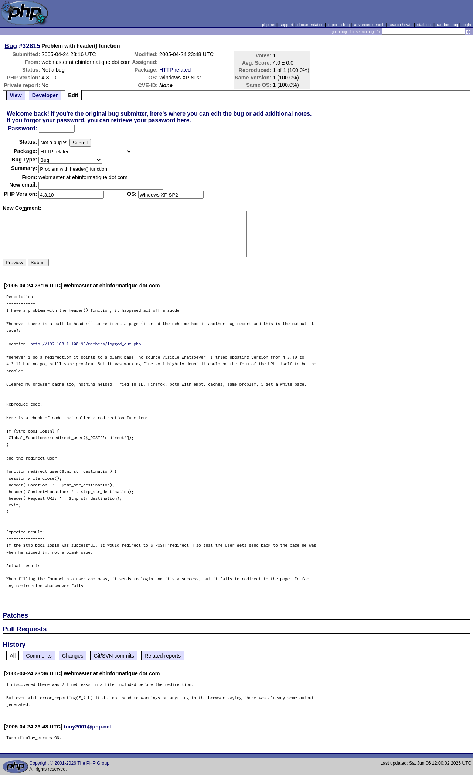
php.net (268, 25)
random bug (447, 25)
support (286, 25)
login (467, 25)
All (13, 656)
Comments (39, 656)
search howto (400, 25)
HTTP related (175, 70)
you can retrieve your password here (138, 120)
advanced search (369, 25)
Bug (11, 45)
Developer (45, 95)
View (16, 95)
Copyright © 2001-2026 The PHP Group (69, 763)
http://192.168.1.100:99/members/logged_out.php (85, 343)
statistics (424, 25)
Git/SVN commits (113, 656)
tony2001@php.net (87, 727)
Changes (73, 656)
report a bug (339, 25)
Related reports (162, 656)
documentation (310, 25)
